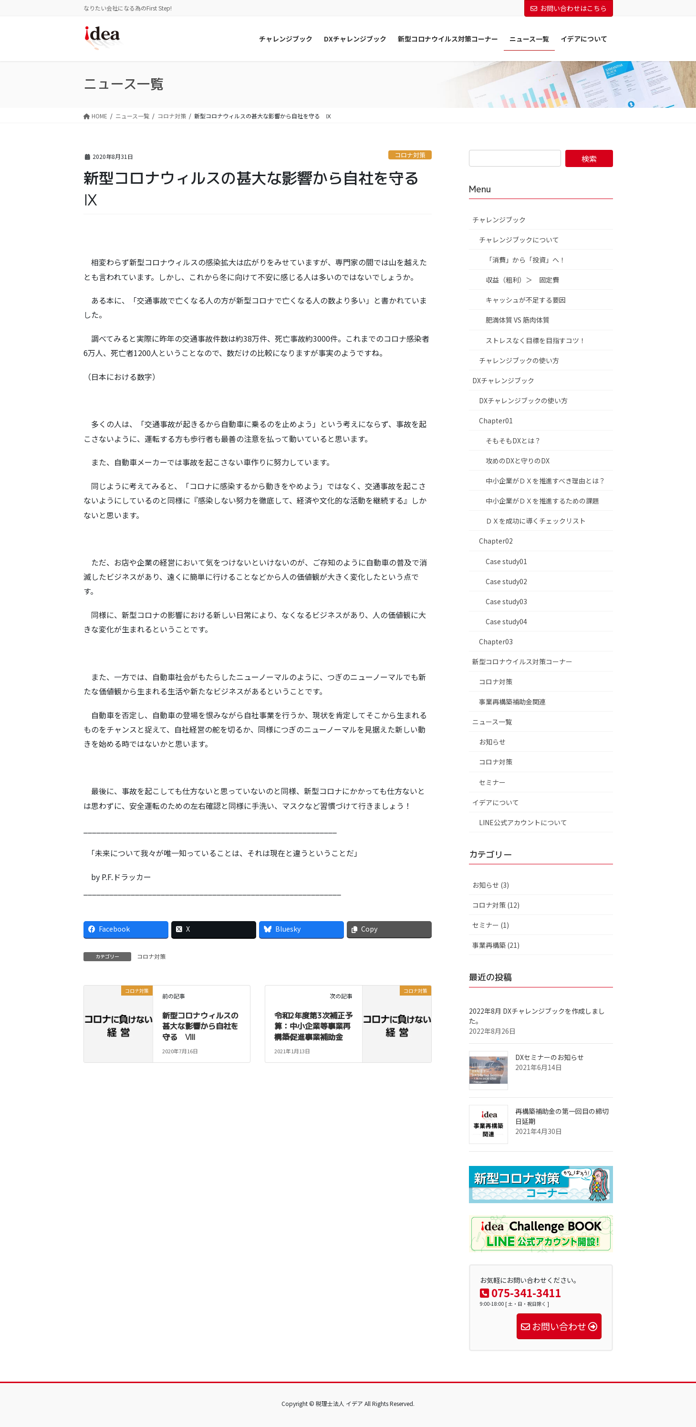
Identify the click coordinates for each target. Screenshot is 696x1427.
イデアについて (495, 802)
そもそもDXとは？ (513, 440)
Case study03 (506, 601)
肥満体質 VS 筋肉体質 (518, 320)
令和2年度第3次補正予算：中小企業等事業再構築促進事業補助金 (313, 1026)
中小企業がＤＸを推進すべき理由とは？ (545, 480)
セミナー (492, 782)
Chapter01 (496, 420)
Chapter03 (496, 641)
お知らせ (492, 741)
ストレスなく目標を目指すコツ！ (536, 340)
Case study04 (506, 621)
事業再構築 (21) (495, 945)
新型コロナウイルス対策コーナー (522, 661)
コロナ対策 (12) (495, 905)
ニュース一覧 (492, 721)
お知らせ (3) (490, 885)
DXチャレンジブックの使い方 (523, 400)
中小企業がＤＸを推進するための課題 (542, 500)
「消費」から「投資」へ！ (526, 259)
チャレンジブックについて (519, 239)
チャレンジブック (499, 219)
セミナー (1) (490, 925)
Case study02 (506, 581)
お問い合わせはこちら (568, 8)
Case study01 (506, 561)
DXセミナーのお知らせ (549, 1057)
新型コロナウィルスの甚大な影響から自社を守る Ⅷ (200, 1026)
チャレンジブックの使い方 (519, 360)
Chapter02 (496, 541)
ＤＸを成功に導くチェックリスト (536, 520)
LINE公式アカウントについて (523, 822)
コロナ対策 (410, 154)
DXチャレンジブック (503, 380)
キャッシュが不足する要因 (526, 299)
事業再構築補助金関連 (512, 701)
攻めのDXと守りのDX (518, 460)
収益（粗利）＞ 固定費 (522, 279)
